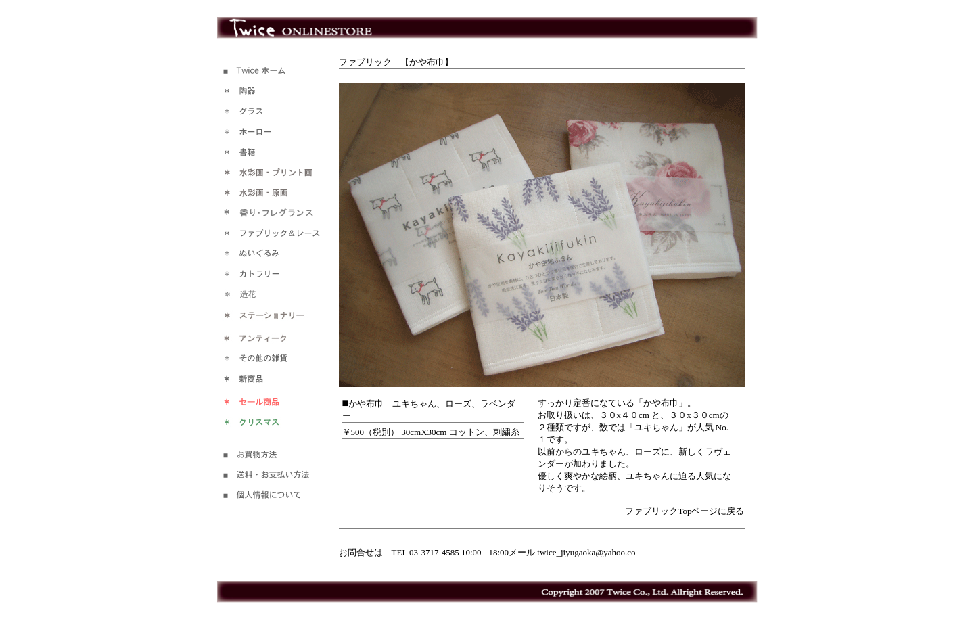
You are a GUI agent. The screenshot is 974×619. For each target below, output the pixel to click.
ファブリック (365, 62)
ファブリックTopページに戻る (684, 511)
